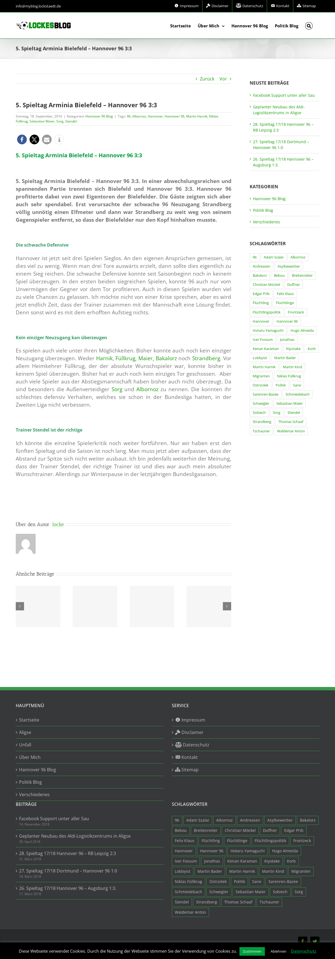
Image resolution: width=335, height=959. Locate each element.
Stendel (71, 121)
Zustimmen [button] (252, 951)
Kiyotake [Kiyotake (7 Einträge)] (293, 348)
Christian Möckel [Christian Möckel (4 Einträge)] (266, 284)
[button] (309, 25)
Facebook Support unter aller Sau (284, 95)
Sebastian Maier (42, 121)
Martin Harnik (196, 116)
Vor (223, 79)
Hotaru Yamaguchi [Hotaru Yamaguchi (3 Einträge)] (268, 330)
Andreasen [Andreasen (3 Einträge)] (261, 266)
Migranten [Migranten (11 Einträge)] (261, 376)
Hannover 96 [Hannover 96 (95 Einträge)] (287, 321)
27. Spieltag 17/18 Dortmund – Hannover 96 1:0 (68, 871)
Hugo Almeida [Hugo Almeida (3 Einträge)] (302, 330)
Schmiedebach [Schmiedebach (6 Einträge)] (298, 394)
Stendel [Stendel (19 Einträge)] (293, 412)
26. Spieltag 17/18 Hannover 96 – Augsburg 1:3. (67, 888)
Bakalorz (166, 358)
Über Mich (30, 757)
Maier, (146, 358)
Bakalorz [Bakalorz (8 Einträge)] (260, 275)
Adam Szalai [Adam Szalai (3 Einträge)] (273, 257)
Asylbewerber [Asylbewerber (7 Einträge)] (289, 266)
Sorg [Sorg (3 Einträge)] (276, 412)
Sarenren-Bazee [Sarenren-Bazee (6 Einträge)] (265, 394)
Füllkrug (125, 358)
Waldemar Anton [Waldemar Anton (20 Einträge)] (291, 431)
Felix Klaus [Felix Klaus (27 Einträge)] (285, 293)
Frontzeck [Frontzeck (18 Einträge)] (296, 312)
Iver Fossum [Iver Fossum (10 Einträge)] (263, 339)
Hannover (155, 116)
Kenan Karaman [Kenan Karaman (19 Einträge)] (266, 348)
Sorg (60, 121)
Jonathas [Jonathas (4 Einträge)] (287, 339)
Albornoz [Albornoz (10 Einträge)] (298, 257)
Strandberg (206, 358)
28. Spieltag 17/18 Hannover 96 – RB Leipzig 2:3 (67, 853)
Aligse (25, 732)
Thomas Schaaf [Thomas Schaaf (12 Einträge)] (290, 421)
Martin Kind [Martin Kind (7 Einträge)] (292, 367)
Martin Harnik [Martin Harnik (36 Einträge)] (264, 367)
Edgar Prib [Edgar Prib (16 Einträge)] (261, 293)
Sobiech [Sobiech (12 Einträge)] (259, 412)
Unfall (25, 745)
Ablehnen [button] (278, 951)
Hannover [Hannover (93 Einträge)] (261, 321)
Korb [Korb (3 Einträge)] (312, 348)
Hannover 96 (174, 116)
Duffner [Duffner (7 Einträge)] (293, 284)
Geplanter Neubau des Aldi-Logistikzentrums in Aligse (75, 836)
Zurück (207, 79)
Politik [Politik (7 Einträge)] (281, 385)
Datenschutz (303, 951)
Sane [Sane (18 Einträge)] (297, 385)
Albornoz (139, 116)
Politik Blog (263, 210)
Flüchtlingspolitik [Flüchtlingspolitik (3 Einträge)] (267, 312)
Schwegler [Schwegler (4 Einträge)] (261, 403)
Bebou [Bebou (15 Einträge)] (279, 275)
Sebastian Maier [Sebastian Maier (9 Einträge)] (289, 403)
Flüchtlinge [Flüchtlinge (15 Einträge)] (285, 302)
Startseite (29, 720)
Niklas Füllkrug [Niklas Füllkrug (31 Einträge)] (289, 376)
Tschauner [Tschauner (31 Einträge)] (261, 431)
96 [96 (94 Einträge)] (255, 257)
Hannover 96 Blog (99, 116)
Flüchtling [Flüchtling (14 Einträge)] (261, 302)
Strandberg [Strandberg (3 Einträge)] (262, 421)
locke (58, 524)
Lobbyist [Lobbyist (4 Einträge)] (260, 358)
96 (129, 116)
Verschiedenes (266, 221)
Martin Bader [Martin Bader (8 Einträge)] (285, 358)
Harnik (104, 358)
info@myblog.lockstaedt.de (38, 6)
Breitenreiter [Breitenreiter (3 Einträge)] (302, 275)
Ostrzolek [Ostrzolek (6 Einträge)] (260, 385)
